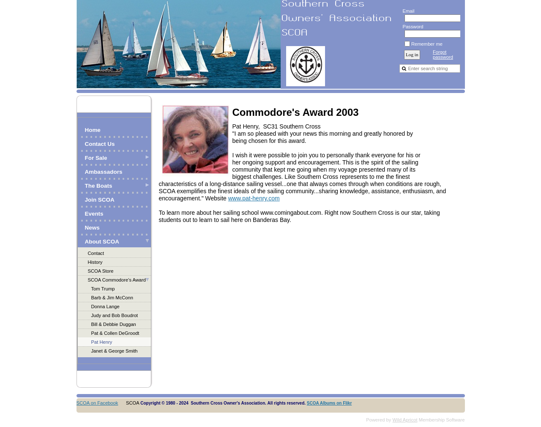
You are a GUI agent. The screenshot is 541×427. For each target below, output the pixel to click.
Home (93, 130)
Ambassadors (104, 172)
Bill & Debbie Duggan (113, 324)
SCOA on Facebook (97, 402)
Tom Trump (103, 288)
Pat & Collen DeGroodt (115, 333)
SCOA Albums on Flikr (329, 403)
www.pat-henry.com (254, 198)
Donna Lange (105, 306)
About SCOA (102, 241)
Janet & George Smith (114, 350)
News (92, 227)
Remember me (427, 44)
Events (94, 214)
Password (411, 26)
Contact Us (100, 144)
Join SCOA (100, 200)
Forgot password (443, 54)
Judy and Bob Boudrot (114, 315)
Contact (96, 253)
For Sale (96, 158)
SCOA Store (101, 271)
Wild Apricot (405, 419)
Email (406, 11)
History (95, 262)
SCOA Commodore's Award (117, 279)
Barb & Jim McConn (112, 297)
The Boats (98, 186)
